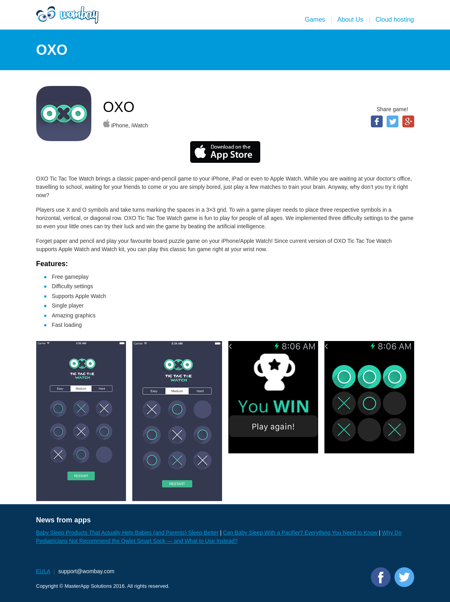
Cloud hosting (395, 19)
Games (315, 19)
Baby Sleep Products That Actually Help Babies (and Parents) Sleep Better (127, 532)
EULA (43, 571)
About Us (350, 19)
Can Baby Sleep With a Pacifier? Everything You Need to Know (300, 532)
